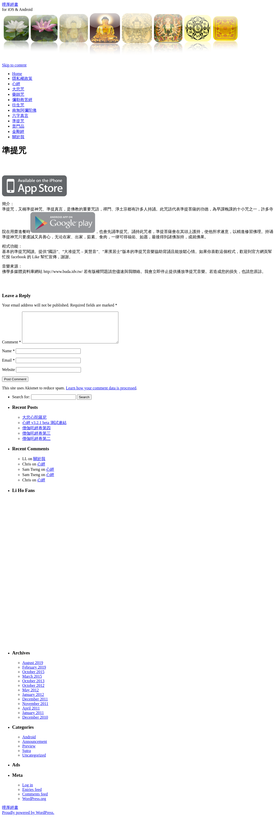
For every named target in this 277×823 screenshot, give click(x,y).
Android (29, 743)
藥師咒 (18, 94)
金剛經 (18, 131)
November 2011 (35, 710)
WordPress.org (34, 805)
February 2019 (34, 673)
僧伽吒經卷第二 (36, 444)
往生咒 (18, 105)
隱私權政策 (22, 78)
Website (8, 375)
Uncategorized (34, 761)
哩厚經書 (10, 4)
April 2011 (31, 714)
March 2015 (32, 682)
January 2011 (33, 719)
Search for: (21, 403)
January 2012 (33, 700)
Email (8, 366)
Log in (27, 791)
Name (8, 357)
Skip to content (14, 65)
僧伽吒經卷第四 (36, 434)
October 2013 (33, 687)
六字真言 (20, 115)
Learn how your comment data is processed (101, 394)
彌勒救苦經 (22, 100)
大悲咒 (18, 89)
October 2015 (33, 678)
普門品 (18, 126)
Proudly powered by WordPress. (28, 818)
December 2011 (35, 705)
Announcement (34, 747)
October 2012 (33, 691)
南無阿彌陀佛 (24, 110)
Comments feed (35, 800)
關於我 (18, 137)
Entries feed (32, 795)
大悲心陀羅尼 (34, 423)
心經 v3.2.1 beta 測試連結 (44, 429)
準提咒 (18, 121)
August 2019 (32, 669)
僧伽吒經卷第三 (36, 439)
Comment (11, 348)
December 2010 (35, 723)
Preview (28, 752)
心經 (16, 84)
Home (17, 74)
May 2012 (30, 696)
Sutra (26, 757)
